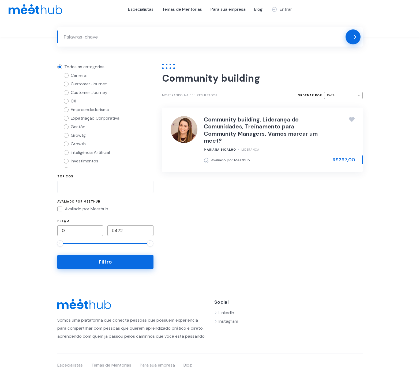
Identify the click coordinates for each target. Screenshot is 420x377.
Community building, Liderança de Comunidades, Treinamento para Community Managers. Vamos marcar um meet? (261, 130)
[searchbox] (63, 187)
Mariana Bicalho (220, 149)
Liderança (250, 149)
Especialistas (140, 9)
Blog (258, 9)
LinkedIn (226, 312)
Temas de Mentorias (182, 9)
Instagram (228, 321)
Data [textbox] (331, 95)
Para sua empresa (228, 9)
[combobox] (105, 187)
